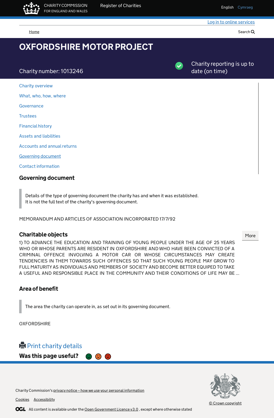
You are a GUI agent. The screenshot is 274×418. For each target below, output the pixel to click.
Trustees (28, 116)
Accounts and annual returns (48, 146)
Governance (31, 106)
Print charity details (50, 346)
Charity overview (36, 86)
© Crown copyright (225, 403)
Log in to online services (231, 22)
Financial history (35, 126)
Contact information (39, 166)
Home (34, 31)
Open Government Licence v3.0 (111, 409)
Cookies (22, 399)
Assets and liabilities (39, 136)
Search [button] (246, 31)
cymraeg (245, 7)
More (250, 235)
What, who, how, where (42, 96)
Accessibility (44, 399)
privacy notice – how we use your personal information (98, 390)
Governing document (40, 156)
